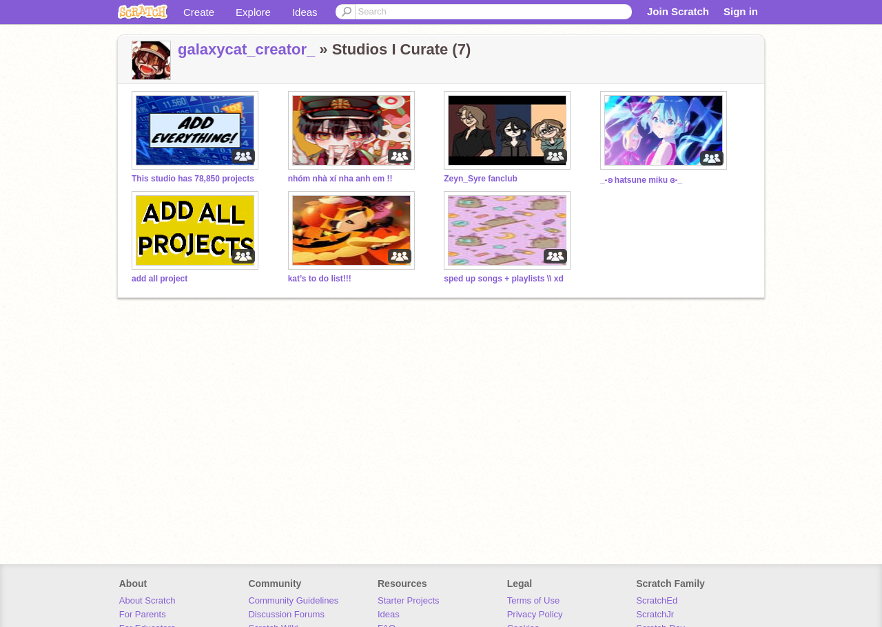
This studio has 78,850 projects (193, 178)
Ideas (305, 12)
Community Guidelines (293, 600)
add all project (159, 278)
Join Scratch (678, 11)
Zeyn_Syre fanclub (480, 178)
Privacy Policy (535, 614)
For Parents (142, 614)
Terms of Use (533, 600)
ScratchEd (656, 600)
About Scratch (147, 600)
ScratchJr (655, 614)
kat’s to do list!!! (319, 278)
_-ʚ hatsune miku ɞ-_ (641, 180)
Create (198, 12)
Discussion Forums (286, 614)
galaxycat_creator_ (246, 49)
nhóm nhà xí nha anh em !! (340, 178)
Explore (253, 12)
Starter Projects (409, 600)
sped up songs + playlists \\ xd (504, 278)
